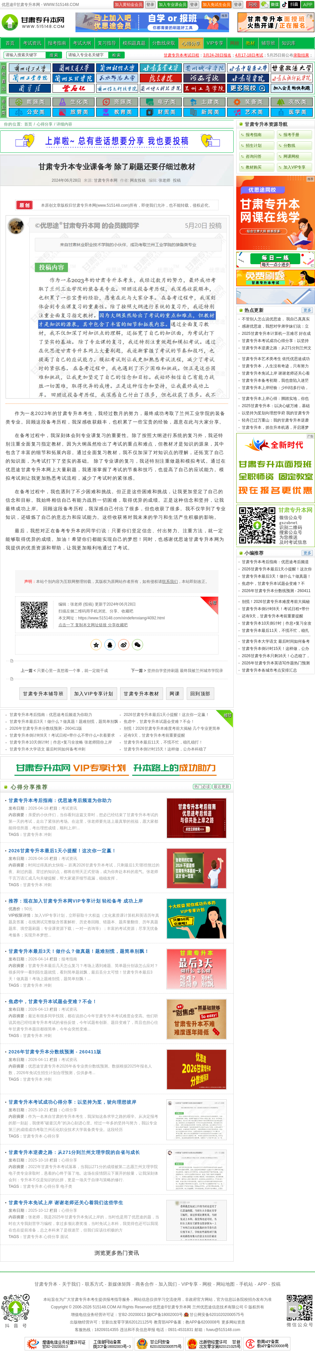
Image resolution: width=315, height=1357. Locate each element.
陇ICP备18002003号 (165, 1314)
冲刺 (48, 834)
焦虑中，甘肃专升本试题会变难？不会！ (159, 721)
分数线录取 (163, 43)
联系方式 (94, 1284)
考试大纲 (82, 43)
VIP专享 (215, 43)
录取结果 (301, 55)
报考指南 (57, 43)
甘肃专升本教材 (141, 693)
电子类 (66, 1186)
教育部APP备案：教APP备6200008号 (187, 1322)
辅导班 (268, 43)
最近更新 (221, 786)
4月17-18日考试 (249, 55)
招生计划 (254, 145)
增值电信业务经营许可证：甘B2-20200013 (108, 1314)
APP (262, 1284)
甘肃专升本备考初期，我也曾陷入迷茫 (275, 380)
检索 (116, 55)
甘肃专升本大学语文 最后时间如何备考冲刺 (47, 749)
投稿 (177, 180)
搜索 (54, 55)
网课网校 (291, 156)
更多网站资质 (233, 1322)
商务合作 (145, 1284)
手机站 (246, 1284)
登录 (150, 4)
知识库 (289, 43)
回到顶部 (200, 693)
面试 (64, 1236)
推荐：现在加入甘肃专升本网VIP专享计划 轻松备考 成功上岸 (76, 901)
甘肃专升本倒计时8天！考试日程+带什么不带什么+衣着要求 (62, 735)
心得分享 (191, 43)
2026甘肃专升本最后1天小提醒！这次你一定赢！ (166, 714)
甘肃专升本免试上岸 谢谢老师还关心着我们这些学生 (66, 1202)
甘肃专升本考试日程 (181, 55)
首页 (10, 43)
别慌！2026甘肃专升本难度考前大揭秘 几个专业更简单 (172, 728)
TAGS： (16, 834)
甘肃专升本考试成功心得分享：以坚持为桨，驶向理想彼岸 (72, 1102)
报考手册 (291, 134)
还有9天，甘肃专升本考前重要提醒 (154, 735)
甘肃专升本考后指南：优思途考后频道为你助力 (51, 714)
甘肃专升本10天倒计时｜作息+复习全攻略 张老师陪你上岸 (61, 742)
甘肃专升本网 (179, 1307)
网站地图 (225, 1284)
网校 (234, 43)
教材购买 (254, 167)
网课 (175, 693)
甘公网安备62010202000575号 (217, 1314)
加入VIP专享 (294, 167)
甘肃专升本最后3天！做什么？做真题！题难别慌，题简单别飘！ (66, 721)
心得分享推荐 (29, 787)
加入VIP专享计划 (94, 693)
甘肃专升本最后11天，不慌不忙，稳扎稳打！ (163, 742)
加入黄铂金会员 (128, 4)
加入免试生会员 (216, 4)
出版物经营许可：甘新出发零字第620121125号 (111, 1322)
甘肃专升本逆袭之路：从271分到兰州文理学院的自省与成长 (74, 1152)
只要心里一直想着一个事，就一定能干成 (72, 670)
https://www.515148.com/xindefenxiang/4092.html (121, 618)
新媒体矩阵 (119, 1284)
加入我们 (167, 1284)
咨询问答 (254, 156)
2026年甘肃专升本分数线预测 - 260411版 (46, 728)
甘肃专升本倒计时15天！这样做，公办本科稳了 (165, 749)
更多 (307, 310)
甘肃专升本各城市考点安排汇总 (269, 670)
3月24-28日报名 (217, 55)
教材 (250, 43)
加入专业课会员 (172, 4)
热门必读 (202, 786)
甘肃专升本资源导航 (266, 124)
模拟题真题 (134, 43)
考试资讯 (32, 43)
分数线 (289, 145)
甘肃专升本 (33, 834)
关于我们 (71, 1284)
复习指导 (107, 43)
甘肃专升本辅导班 (43, 693)
